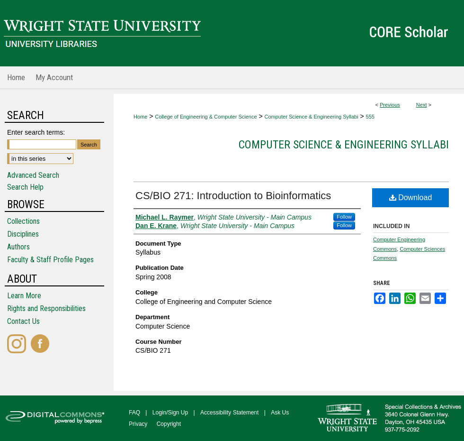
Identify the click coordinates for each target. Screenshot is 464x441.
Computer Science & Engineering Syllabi (311, 116)
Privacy (138, 424)
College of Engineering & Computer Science (206, 116)
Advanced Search (33, 175)
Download (410, 197)
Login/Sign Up (170, 412)
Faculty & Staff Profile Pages (50, 259)
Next (421, 105)
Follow (344, 217)
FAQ (134, 412)
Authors (18, 246)
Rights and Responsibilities (46, 308)
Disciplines (23, 234)
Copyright (169, 424)
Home (140, 116)
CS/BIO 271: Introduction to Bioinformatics (233, 196)
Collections (23, 221)
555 (370, 116)
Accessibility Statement (229, 412)
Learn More (24, 295)
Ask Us (280, 412)
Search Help (25, 187)
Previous (390, 105)
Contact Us (23, 321)
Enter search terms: (36, 132)
